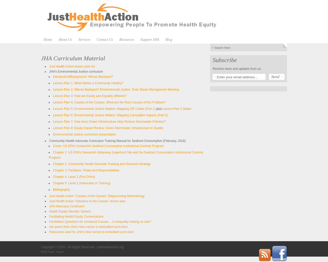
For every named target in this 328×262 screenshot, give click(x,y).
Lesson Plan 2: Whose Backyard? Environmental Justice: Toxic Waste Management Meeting (116, 89)
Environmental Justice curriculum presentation (84, 134)
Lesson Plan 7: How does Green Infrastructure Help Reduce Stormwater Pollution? (109, 121)
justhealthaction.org (164, 18)
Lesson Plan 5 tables (177, 109)
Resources (126, 40)
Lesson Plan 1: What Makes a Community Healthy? (88, 83)
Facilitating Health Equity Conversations (76, 216)
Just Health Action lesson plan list (72, 66)
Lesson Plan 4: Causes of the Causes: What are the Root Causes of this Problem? (109, 102)
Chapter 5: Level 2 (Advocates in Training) (81, 183)
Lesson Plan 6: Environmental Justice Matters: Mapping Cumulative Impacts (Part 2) (110, 115)
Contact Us (105, 40)
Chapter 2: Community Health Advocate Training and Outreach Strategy (102, 164)
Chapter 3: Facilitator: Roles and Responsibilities (86, 170)
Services (84, 40)
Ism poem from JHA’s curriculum (88, 227)
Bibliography (61, 189)
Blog (169, 40)
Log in (60, 251)
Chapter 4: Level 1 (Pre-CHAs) (74, 177)
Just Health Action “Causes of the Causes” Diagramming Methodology (97, 196)
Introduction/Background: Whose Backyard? (83, 77)
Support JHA (149, 40)
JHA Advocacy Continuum (67, 206)
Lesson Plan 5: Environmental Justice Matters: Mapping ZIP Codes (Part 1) (104, 109)
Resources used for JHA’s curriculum (91, 232)
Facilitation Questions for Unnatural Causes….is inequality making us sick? (100, 222)
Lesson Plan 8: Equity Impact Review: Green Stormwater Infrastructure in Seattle (108, 128)
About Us (65, 40)
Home (48, 40)
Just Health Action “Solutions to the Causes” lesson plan (87, 201)
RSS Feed (47, 251)
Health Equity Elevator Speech (70, 211)
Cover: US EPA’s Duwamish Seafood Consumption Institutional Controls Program (108, 146)
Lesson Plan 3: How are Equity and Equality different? (90, 96)
